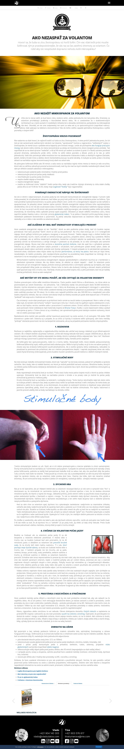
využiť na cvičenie (69, 614)
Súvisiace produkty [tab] (64, 683)
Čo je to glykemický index (28, 677)
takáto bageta (52, 647)
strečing (81, 614)
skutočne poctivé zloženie (65, 244)
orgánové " (60, 187)
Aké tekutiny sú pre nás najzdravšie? (32, 674)
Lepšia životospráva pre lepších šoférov (33, 671)
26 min (39, 8)
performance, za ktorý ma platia (75, 251)
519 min (48, 8)
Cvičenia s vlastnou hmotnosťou (30, 680)
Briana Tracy (70, 308)
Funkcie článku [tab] (78, 683)
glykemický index (62, 214)
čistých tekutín (90, 611)
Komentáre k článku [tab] (48, 683)
